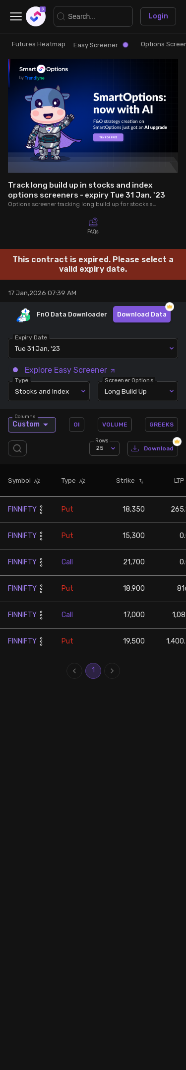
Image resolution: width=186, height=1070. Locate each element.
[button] (36, 481)
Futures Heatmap (38, 44)
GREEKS (161, 424)
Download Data (142, 314)
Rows (101, 440)
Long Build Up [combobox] (126, 391)
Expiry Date (31, 337)
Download (153, 448)
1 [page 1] (93, 670)
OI (76, 424)
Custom (32, 424)
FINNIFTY (22, 509)
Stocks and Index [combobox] (42, 391)
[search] (19, 448)
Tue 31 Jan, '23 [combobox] (37, 348)
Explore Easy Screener (64, 370)
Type (21, 380)
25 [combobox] (100, 447)
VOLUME (114, 424)
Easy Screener (100, 45)
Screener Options (129, 380)
